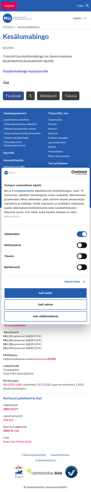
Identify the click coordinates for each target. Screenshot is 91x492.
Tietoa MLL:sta (58, 113)
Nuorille (9, 152)
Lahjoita (9, 5)
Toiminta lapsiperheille (16, 137)
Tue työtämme (57, 163)
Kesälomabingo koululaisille (25, 71)
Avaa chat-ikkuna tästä (17, 441)
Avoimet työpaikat (58, 137)
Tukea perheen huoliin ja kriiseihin (22, 133)
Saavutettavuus (60, 454)
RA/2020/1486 (12, 384)
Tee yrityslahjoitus (14, 325)
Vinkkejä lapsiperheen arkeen (20, 128)
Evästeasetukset (45, 460)
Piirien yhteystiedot (59, 156)
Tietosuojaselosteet (34, 454)
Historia (52, 123)
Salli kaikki (45, 292)
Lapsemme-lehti (57, 142)
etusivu (8, 27)
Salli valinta (45, 304)
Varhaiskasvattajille (14, 166)
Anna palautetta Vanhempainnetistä (14, 143)
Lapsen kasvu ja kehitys (17, 119)
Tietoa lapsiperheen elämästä (20, 123)
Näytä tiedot (72, 281)
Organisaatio (55, 119)
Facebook (13, 96)
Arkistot (52, 128)
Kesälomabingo (29, 27)
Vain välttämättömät (45, 316)
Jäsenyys (53, 133)
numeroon (45, 359)
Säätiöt (52, 146)
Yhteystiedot (55, 151)
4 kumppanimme (23, 190)
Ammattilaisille (14, 160)
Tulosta (71, 96)
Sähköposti (48, 96)
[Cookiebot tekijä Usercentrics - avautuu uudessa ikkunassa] (71, 172)
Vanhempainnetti (15, 113)
